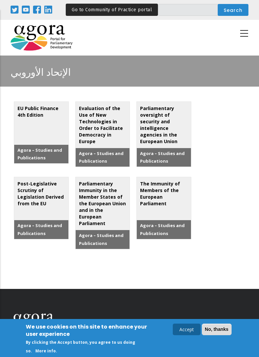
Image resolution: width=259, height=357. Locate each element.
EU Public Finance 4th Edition (38, 111)
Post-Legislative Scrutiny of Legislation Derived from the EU (41, 193)
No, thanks (217, 329)
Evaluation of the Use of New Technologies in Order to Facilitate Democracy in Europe (101, 124)
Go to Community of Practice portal (112, 10)
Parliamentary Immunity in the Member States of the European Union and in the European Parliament (102, 203)
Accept (186, 329)
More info (45, 351)
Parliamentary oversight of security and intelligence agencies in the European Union (158, 124)
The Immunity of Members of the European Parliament (160, 193)
